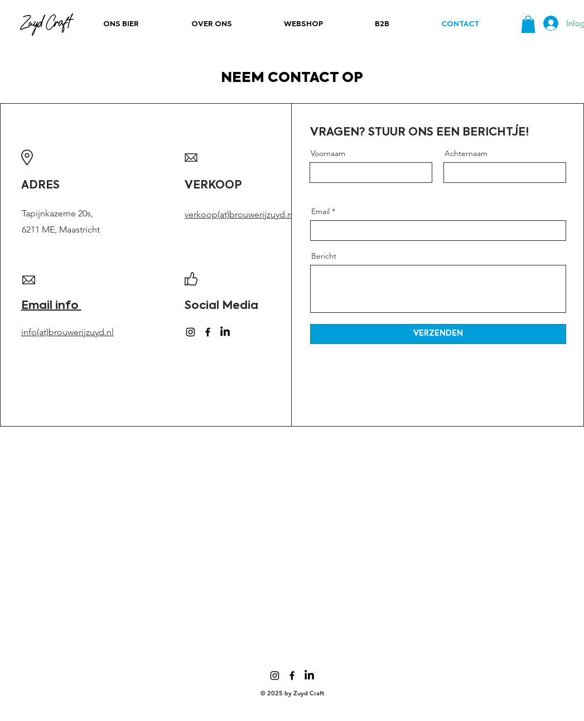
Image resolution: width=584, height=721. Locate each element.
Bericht (323, 256)
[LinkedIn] (225, 332)
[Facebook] (208, 332)
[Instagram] (190, 332)
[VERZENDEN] (438, 334)
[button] (528, 24)
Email (320, 211)
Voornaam (328, 153)
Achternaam (466, 153)
